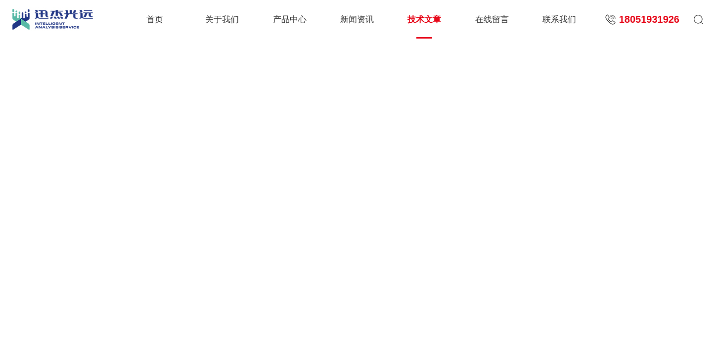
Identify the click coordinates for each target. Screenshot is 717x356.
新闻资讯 (357, 19)
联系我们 (559, 19)
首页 (154, 19)
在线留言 (492, 19)
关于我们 (222, 19)
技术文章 (424, 19)
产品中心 (290, 19)
